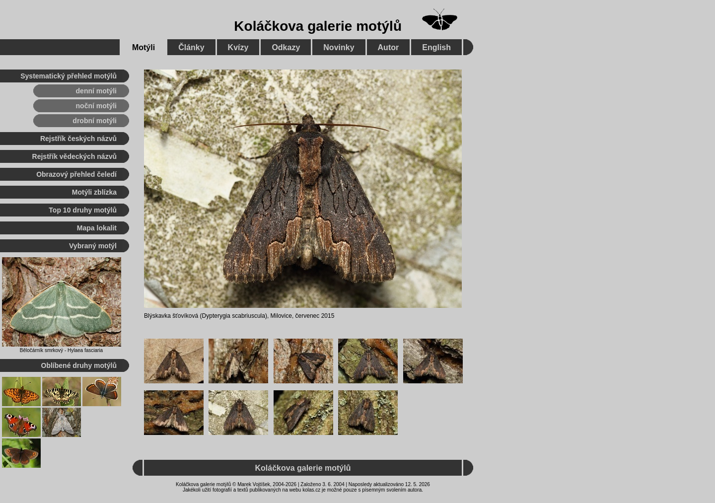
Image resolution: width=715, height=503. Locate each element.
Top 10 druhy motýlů (83, 210)
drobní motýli (94, 121)
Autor (388, 47)
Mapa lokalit (97, 228)
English (436, 47)
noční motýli (96, 106)
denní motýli (96, 91)
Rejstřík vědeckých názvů (74, 156)
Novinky (338, 47)
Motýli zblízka (94, 192)
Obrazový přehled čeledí (76, 174)
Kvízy (238, 47)
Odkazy (286, 47)
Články (191, 47)
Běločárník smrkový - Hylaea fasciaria (61, 350)
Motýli (143, 47)
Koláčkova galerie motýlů (318, 26)
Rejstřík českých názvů (78, 139)
